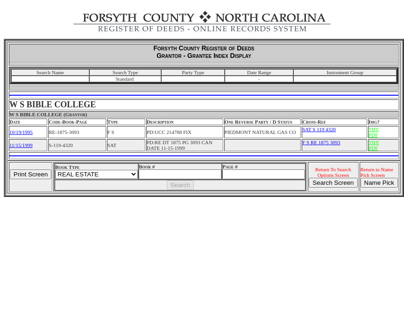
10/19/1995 (21, 132)
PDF (373, 135)
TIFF (374, 129)
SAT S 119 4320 (319, 129)
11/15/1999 (21, 145)
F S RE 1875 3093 (321, 142)
